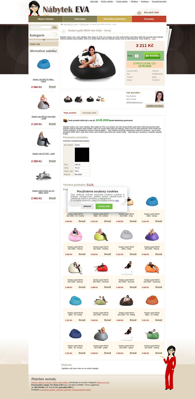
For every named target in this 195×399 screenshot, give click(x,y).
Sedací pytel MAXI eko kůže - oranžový (152, 281)
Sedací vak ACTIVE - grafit (43, 154)
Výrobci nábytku (122, 1)
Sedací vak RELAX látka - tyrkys (43, 80)
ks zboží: (151, 12)
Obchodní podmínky (114, 19)
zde (117, 200)
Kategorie (32, 33)
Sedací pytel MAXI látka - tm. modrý (75, 347)
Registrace (145, 1)
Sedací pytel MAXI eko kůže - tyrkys (126, 347)
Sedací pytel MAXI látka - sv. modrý (75, 314)
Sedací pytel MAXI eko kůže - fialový (152, 248)
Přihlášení (134, 1)
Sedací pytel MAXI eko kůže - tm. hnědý (126, 314)
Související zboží (89, 113)
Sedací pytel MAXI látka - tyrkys (152, 215)
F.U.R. (154, 77)
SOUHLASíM (104, 206)
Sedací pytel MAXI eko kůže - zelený (152, 347)
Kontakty (149, 19)
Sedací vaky (35, 44)
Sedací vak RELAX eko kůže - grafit (43, 117)
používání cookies (48, 390)
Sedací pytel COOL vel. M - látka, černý (43, 192)
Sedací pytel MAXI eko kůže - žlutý (126, 215)
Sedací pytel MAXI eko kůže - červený (101, 281)
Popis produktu (70, 113)
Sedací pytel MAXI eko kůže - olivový (101, 314)
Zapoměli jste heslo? (159, 1)
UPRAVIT (87, 206)
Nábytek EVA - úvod (71, 24)
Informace (80, 19)
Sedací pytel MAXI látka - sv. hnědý (152, 314)
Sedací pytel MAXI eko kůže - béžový (75, 281)
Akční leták (94, 1)
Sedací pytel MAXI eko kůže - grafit (101, 347)
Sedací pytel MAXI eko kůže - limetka (101, 248)
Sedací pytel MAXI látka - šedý (126, 248)
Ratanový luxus (102, 383)
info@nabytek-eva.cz (134, 102)
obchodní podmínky (63, 390)
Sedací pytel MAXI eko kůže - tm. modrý (75, 215)
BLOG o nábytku (107, 1)
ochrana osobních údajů (81, 390)
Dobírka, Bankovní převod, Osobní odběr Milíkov (49, 383)
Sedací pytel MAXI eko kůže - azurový (126, 281)
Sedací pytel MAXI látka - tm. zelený (101, 215)
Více (154, 39)
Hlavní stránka (45, 19)
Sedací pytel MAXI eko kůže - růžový (75, 248)
